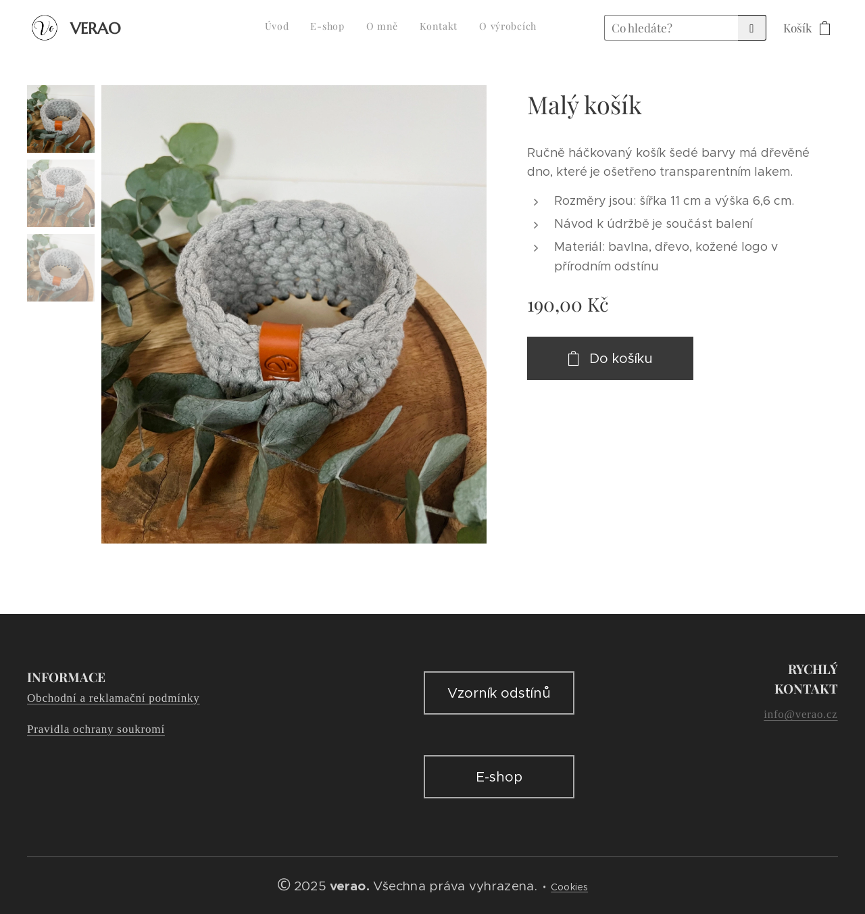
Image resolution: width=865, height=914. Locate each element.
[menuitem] (454, 28)
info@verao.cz (801, 714)
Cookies (569, 887)
